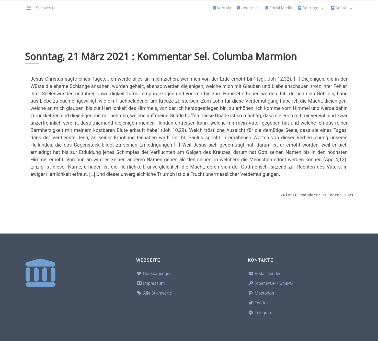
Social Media (278, 8)
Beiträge (308, 8)
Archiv (339, 8)
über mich (248, 8)
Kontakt (222, 8)
